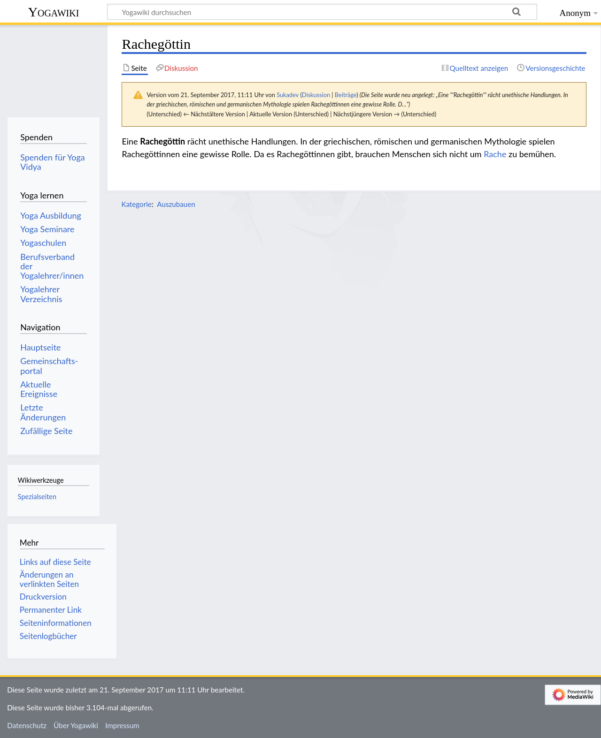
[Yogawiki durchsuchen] (322, 11)
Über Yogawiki (76, 725)
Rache (495, 154)
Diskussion (316, 95)
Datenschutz (26, 725)
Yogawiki (53, 12)
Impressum (122, 725)
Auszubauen (176, 204)
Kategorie (136, 204)
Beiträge (345, 95)
